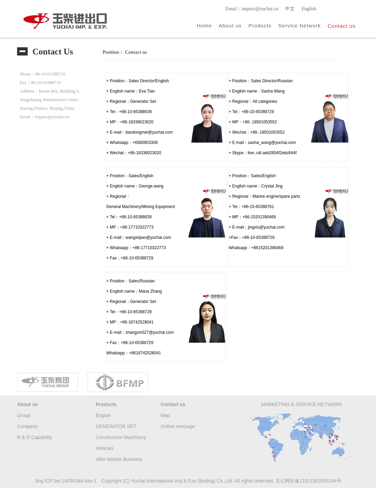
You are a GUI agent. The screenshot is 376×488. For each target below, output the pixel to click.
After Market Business (119, 459)
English (308, 8)
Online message (178, 426)
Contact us (341, 26)
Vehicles (104, 448)
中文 (290, 8)
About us (230, 25)
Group (23, 415)
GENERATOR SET (116, 426)
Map (165, 415)
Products (260, 25)
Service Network (299, 25)
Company (27, 426)
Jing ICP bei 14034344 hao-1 (65, 481)
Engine (103, 415)
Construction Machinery (121, 437)
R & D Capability (34, 437)
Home (204, 25)
